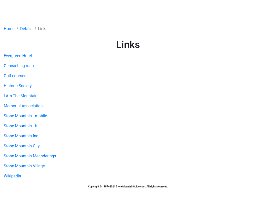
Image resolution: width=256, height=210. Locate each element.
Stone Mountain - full (22, 126)
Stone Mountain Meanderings (30, 156)
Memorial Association (23, 105)
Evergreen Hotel (18, 55)
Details (26, 28)
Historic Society (18, 85)
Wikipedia (12, 176)
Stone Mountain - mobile (25, 116)
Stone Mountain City (22, 146)
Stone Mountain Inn (21, 136)
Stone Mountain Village (24, 166)
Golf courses (15, 75)
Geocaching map (19, 65)
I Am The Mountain (21, 95)
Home (9, 28)
